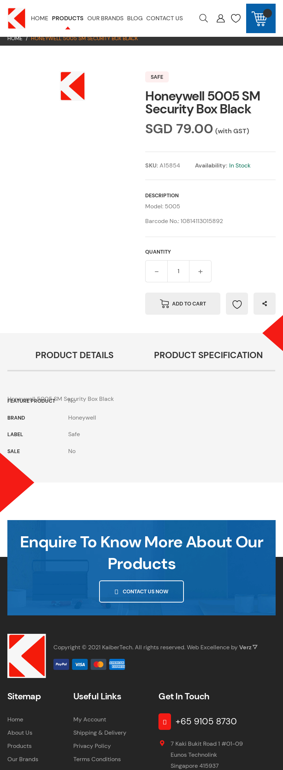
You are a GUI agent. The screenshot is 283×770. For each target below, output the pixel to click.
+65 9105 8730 (206, 728)
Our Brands (22, 766)
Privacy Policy (92, 753)
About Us (19, 739)
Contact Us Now (145, 598)
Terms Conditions (97, 766)
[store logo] (16, 18)
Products (19, 753)
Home (14, 45)
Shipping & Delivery (99, 739)
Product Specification (208, 362)
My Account (89, 726)
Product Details (74, 362)
